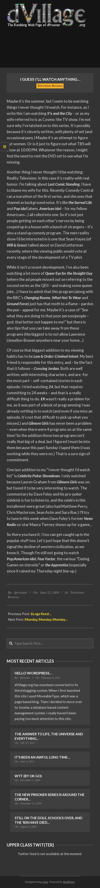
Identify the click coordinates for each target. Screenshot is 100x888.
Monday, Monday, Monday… (46, 619)
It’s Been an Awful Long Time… (42, 757)
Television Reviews (50, 86)
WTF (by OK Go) (28, 776)
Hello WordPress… (33, 673)
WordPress (68, 881)
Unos (45, 881)
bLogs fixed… (41, 614)
